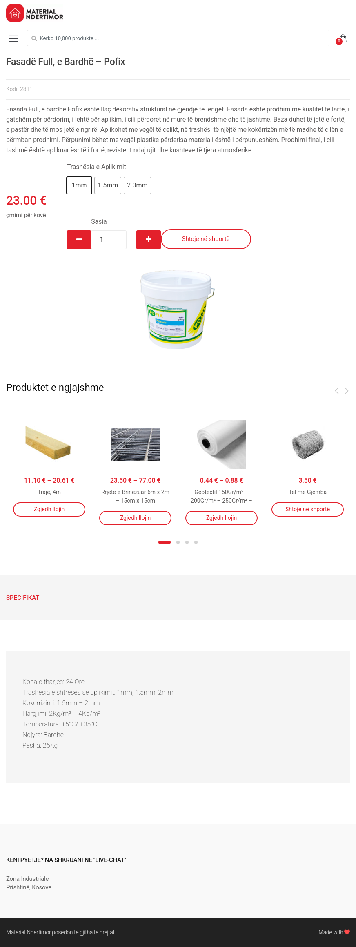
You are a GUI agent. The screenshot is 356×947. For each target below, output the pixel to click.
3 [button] (187, 542)
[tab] (22, 597)
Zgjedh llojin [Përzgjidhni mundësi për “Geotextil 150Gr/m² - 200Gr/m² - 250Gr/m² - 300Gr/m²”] (221, 518)
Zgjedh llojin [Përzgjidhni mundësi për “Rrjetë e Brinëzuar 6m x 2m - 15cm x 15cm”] (135, 518)
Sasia (99, 221)
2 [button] (178, 542)
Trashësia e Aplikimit (96, 167)
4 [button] (196, 542)
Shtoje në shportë (206, 239)
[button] (79, 185)
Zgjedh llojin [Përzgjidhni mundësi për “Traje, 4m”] (49, 509)
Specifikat (22, 598)
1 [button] (164, 542)
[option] (178, 303)
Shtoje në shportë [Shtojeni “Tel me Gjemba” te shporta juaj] (307, 509)
